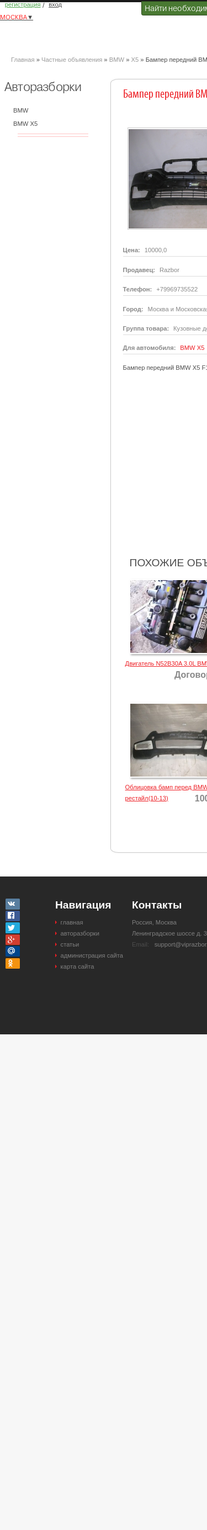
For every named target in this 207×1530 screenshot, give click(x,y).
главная (72, 922)
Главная (23, 59)
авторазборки (80, 933)
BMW (116, 59)
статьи (70, 944)
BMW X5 (25, 123)
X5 (135, 59)
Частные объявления (71, 59)
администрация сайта (92, 955)
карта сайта (77, 966)
